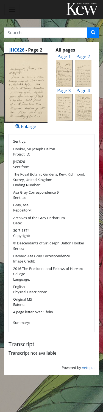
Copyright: (21, 235)
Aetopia (88, 367)
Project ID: (21, 154)
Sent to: (19, 197)
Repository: (22, 210)
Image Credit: (24, 261)
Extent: (18, 304)
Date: (17, 223)
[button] (93, 32)
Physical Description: (30, 291)
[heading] (25, 50)
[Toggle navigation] (12, 9)
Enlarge (26, 91)
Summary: (21, 322)
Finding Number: (27, 184)
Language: (21, 279)
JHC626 (16, 50)
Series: (18, 248)
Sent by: (19, 141)
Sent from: (21, 166)
